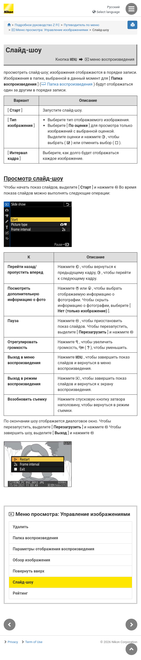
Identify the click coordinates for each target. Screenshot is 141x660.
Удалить (20, 527)
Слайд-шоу (23, 582)
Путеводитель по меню (81, 25)
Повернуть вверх (28, 571)
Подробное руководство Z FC (37, 25)
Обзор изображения (31, 560)
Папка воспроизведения (69, 84)
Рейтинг (20, 593)
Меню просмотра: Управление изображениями (50, 30)
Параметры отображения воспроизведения (53, 549)
